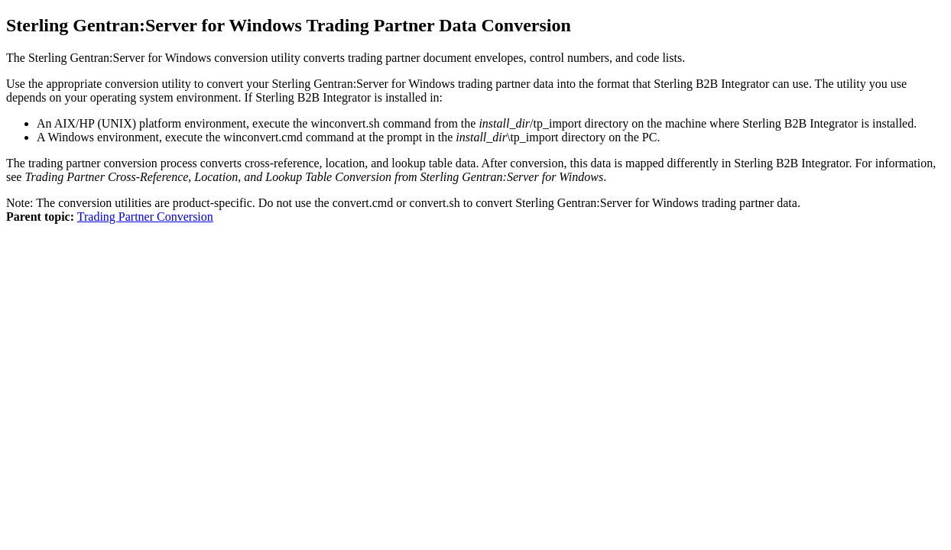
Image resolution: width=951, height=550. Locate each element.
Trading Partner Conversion (145, 216)
